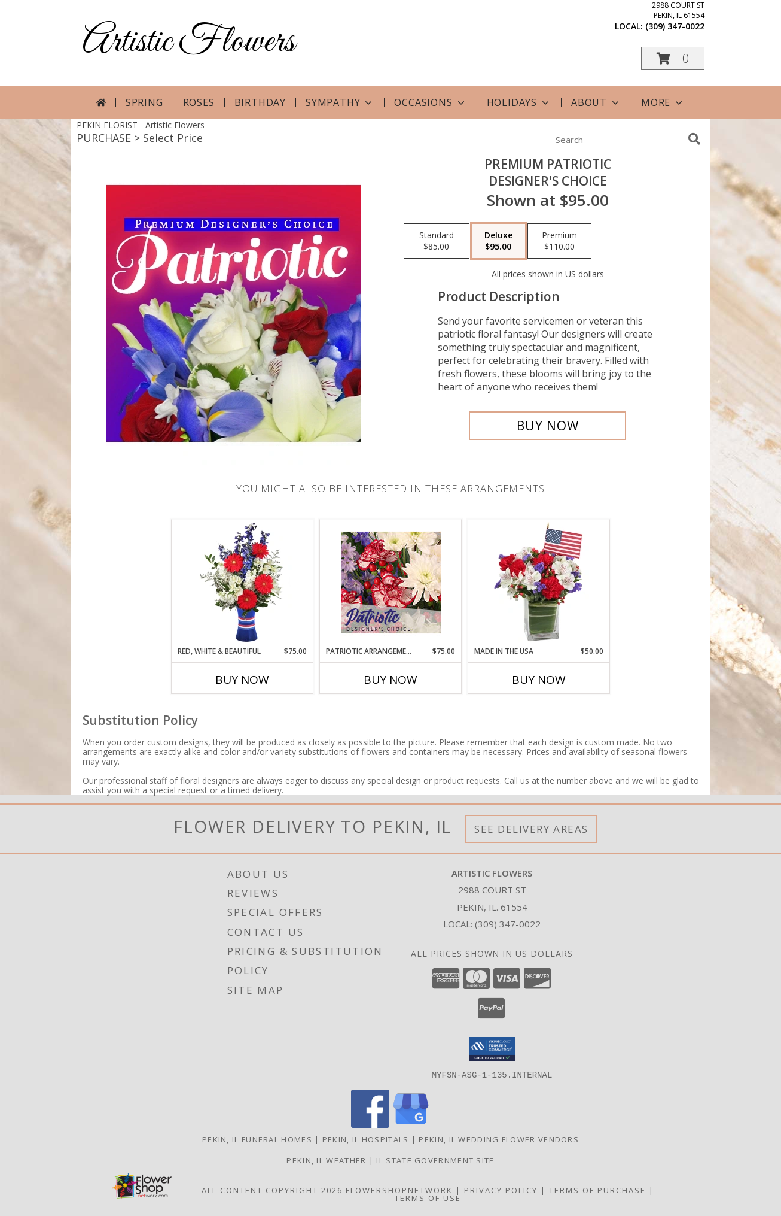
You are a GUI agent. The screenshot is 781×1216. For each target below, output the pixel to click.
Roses (199, 102)
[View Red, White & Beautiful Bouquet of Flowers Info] (242, 582)
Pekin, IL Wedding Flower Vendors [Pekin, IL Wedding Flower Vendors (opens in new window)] (499, 1138)
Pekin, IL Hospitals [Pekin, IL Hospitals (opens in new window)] (365, 1138)
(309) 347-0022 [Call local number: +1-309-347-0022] (674, 26)
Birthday (260, 102)
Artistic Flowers (189, 42)
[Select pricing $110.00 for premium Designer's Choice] (559, 241)
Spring (144, 102)
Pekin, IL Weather (326, 1159)
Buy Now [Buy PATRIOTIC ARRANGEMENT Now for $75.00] (390, 679)
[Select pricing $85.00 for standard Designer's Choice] (436, 241)
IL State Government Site (435, 1159)
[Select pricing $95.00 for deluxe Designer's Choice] (498, 241)
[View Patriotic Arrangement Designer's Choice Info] (391, 582)
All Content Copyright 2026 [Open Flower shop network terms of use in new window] (272, 1189)
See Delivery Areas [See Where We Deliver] (531, 829)
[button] (672, 58)
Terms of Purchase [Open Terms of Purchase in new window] (597, 1189)
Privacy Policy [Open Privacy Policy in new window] (501, 1189)
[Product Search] (618, 139)
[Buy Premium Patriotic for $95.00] (547, 425)
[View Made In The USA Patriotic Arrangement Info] (539, 582)
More (663, 102)
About (596, 102)
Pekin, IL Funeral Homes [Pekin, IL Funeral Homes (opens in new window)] (257, 1138)
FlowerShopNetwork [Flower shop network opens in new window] (399, 1189)
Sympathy (340, 102)
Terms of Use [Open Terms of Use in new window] (428, 1197)
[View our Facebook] (370, 1124)
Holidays (519, 102)
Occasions (430, 102)
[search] (694, 138)
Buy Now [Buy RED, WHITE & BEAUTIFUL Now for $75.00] (242, 679)
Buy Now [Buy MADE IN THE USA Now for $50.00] (539, 679)
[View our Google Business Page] (411, 1124)
